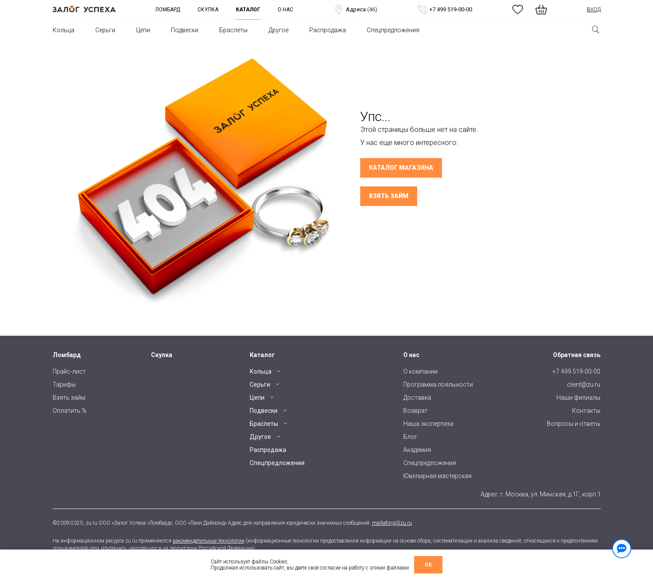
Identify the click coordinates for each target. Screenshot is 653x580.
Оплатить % (70, 410)
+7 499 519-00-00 (444, 9)
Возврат (415, 410)
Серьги (105, 30)
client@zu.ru (583, 384)
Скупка (208, 10)
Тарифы (64, 384)
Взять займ (389, 195)
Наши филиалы (578, 397)
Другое (278, 30)
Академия (417, 449)
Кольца (63, 30)
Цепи (143, 30)
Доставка (417, 397)
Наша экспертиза (428, 423)
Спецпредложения (393, 30)
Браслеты (233, 30)
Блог (410, 436)
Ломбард (167, 10)
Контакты (586, 410)
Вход (594, 10)
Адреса (355, 9)
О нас (285, 10)
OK (428, 565)
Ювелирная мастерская (437, 475)
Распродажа (327, 30)
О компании (420, 371)
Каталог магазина (401, 167)
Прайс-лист (69, 371)
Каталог (248, 10)
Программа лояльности (438, 384)
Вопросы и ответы (573, 423)
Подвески (184, 30)
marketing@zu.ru (392, 523)
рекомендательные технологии (208, 541)
